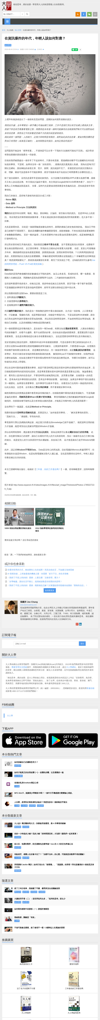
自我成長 (40, 806)
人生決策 (24, 806)
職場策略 (18, 827)
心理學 (17, 921)
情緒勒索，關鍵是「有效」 (25, 917)
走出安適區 (18, 776)
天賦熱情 (42, 892)
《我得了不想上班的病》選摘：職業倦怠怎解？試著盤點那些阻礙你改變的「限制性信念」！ (48, 585)
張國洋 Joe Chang (27, 49)
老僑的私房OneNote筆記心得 (26, 783)
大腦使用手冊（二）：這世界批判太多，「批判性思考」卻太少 (39, 899)
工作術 (17, 786)
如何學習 (8, 45)
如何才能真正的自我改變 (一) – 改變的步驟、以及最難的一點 (39, 772)
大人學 (10, 715)
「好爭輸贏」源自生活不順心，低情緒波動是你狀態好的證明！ (35, 581)
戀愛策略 (18, 871)
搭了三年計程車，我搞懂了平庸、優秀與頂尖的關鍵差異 (37, 888)
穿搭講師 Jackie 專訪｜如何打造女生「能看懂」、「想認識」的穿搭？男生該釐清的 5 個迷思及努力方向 (54, 866)
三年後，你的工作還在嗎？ (48, 469)
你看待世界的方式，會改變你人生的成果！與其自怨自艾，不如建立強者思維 (41, 570)
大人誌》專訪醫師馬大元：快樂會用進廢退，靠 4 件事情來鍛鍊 (40, 823)
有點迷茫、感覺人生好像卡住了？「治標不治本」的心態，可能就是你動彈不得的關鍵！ (49, 854)
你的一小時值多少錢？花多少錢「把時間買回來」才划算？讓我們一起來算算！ (46, 834)
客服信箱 (90, 688)
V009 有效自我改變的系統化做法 (18, 528)
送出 (82, 644)
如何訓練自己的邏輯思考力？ (26, 762)
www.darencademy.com (28, 605)
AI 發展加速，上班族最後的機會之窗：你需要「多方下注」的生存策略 (38, 574)
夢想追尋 (18, 892)
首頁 (3, 30)
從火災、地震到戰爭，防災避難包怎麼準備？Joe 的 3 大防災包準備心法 (43, 844)
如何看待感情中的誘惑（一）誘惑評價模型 (31, 909)
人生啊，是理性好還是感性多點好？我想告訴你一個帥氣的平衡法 (40, 802)
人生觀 (17, 806)
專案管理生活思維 (19, 667)
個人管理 (18, 30)
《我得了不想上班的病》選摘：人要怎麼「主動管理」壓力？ (34, 577)
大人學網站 (71, 667)
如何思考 (18, 766)
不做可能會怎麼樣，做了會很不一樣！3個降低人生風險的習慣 (39, 928)
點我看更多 (49, 590)
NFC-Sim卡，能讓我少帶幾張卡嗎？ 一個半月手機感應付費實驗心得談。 (44, 793)
